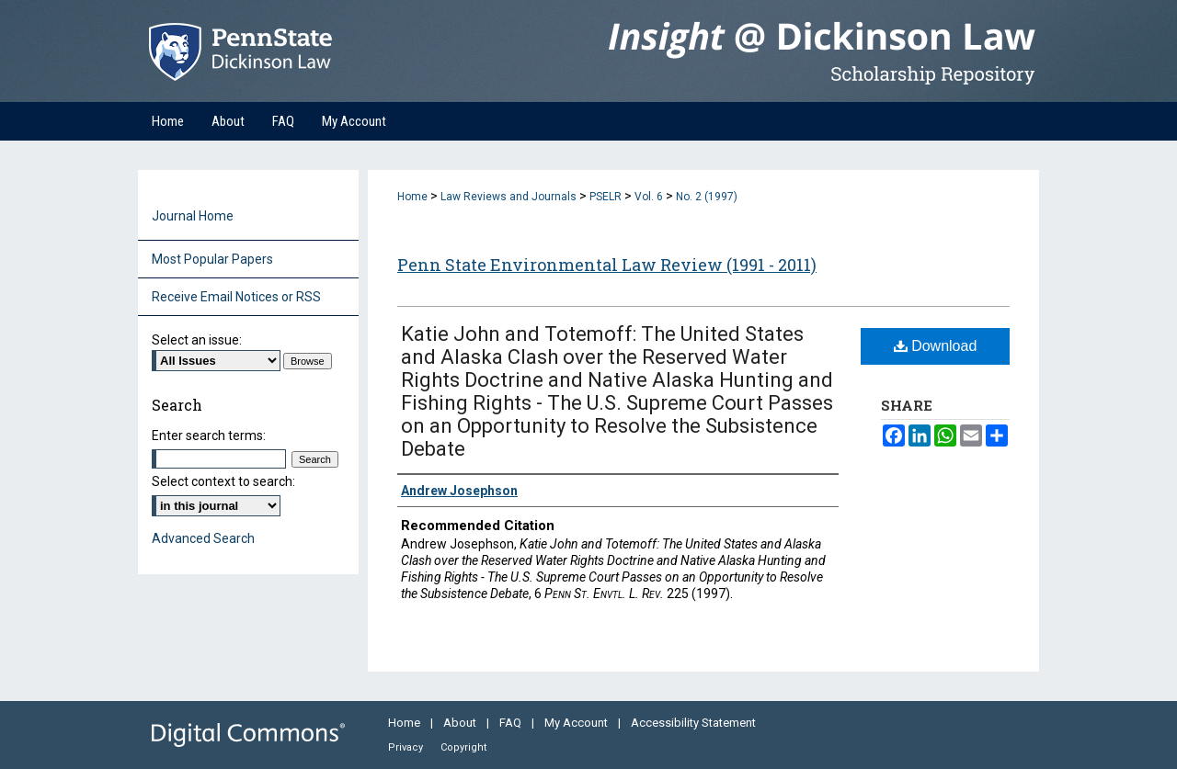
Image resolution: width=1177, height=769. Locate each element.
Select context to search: (223, 481)
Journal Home (193, 216)
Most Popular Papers (212, 259)
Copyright (463, 747)
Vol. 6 (648, 196)
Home (412, 196)
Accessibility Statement (693, 722)
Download (935, 346)
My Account (577, 722)
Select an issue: (197, 340)
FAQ (511, 722)
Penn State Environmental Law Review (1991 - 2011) (607, 265)
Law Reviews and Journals (508, 196)
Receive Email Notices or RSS (236, 296)
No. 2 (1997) (706, 196)
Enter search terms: (209, 435)
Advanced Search (203, 538)
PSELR (605, 196)
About (461, 722)
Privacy (407, 747)
